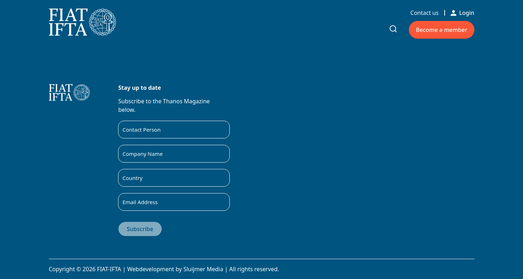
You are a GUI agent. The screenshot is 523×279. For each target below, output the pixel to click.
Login (462, 13)
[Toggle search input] (393, 28)
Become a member (441, 30)
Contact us (424, 13)
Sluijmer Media (203, 269)
